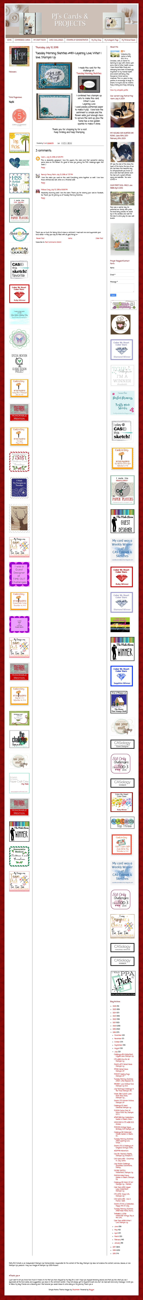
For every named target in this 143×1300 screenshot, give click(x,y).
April (116, 1233)
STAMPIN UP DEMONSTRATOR (77, 40)
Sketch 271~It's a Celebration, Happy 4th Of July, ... (124, 1205)
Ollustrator (76, 1290)
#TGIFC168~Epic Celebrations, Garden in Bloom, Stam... (124, 1118)
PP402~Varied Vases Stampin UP (121, 1070)
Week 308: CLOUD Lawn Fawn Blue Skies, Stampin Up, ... (123, 1096)
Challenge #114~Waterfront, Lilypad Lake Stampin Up (124, 1055)
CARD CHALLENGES (56, 40)
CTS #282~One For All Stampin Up (121, 1060)
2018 (114, 1032)
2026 (115, 1006)
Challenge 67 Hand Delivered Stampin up (122, 1107)
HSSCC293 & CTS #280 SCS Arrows (124, 1123)
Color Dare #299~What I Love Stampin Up (122, 1222)
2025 (115, 1009)
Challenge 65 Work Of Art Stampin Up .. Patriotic (123, 1183)
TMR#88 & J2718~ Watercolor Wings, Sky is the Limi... (124, 1216)
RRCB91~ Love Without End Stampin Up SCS (124, 1085)
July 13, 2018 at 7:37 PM (64, 174)
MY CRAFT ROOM (39, 40)
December (118, 1035)
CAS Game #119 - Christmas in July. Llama (124, 1160)
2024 (115, 1013)
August (117, 1048)
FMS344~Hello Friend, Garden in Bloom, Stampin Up (124, 1177)
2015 (114, 1254)
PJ (124, 51)
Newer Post (40, 238)
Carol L (43, 157)
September (118, 1045)
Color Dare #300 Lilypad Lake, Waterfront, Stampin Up (122, 1189)
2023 (115, 1016)
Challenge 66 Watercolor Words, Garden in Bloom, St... (123, 1134)
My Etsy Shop (96, 40)
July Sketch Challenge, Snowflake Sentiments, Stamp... (123, 1166)
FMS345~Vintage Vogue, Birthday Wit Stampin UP (124, 1128)
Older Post (99, 238)
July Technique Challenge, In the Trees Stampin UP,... (124, 1090)
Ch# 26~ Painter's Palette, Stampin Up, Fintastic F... (123, 1155)
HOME (9, 40)
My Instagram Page (111, 40)
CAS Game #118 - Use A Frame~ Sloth (122, 1200)
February (117, 1240)
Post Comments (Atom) (53, 242)
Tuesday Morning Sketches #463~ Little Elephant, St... (124, 1080)
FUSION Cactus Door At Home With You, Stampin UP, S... (124, 1112)
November (118, 1039)
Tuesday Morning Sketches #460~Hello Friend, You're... (123, 1210)
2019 (114, 1029)
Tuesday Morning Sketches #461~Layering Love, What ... (123, 1141)
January (117, 1243)
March (116, 1236)
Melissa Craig (45, 190)
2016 (114, 1250)
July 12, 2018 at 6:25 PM (54, 157)
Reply (43, 168)
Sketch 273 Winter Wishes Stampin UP (124, 1102)
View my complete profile (119, 90)
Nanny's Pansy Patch (48, 174)
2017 (114, 1247)
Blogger (91, 1290)
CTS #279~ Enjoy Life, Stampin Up (121, 1195)
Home (70, 238)
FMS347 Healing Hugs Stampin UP (122, 1075)
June (116, 1227)
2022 (115, 1019)
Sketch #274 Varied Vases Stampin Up (123, 1065)
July (116, 1052)
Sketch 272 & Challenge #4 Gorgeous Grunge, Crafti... (123, 1147)
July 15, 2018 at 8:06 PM (59, 190)
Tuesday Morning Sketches (89, 73)
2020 (115, 1026)
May (116, 1230)
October (117, 1042)
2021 (114, 1023)
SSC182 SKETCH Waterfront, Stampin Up (123, 1172)
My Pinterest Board (128, 40)
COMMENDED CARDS (22, 40)
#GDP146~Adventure (121, 1151)
